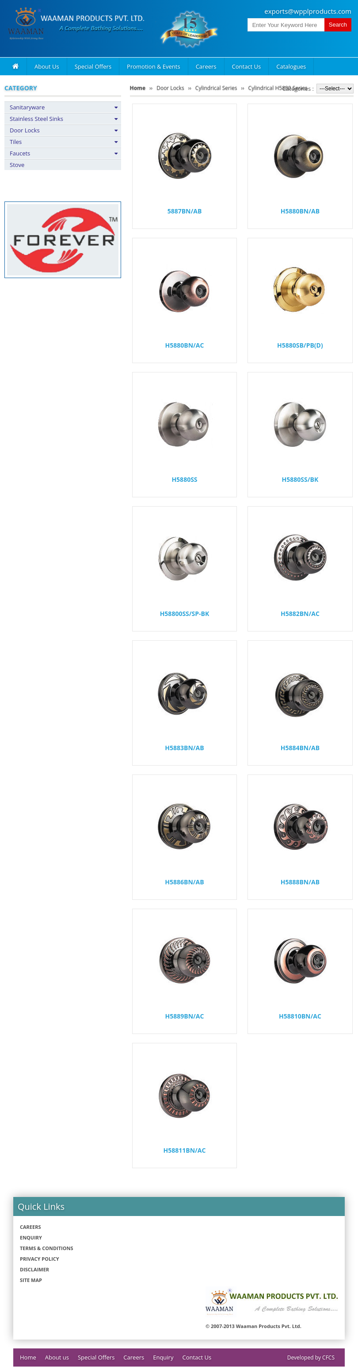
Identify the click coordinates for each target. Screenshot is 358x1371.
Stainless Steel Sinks (36, 119)
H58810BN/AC (300, 1016)
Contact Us (246, 66)
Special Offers (93, 66)
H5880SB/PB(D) (300, 345)
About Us (46, 66)
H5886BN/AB (184, 882)
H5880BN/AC (184, 345)
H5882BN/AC (300, 613)
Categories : (298, 89)
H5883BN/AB (184, 748)
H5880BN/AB (300, 211)
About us (57, 1357)
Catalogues (291, 66)
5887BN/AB (185, 211)
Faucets (20, 153)
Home (137, 88)
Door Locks (25, 130)
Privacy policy (39, 1258)
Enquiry (31, 1237)
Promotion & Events (153, 66)
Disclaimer (34, 1269)
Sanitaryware (27, 107)
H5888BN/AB (300, 882)
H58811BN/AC (185, 1150)
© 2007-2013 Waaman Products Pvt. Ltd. (253, 1326)
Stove (17, 165)
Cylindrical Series (216, 88)
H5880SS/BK (300, 479)
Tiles (16, 142)
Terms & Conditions (46, 1248)
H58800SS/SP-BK (184, 613)
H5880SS (184, 479)
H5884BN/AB (300, 748)
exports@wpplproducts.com (307, 11)
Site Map (31, 1280)
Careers (206, 66)
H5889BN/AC (184, 1016)
